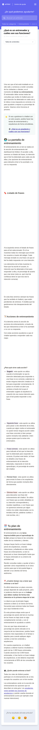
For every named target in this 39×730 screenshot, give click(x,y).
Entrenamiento (24, 24)
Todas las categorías (9, 24)
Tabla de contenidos (19, 42)
